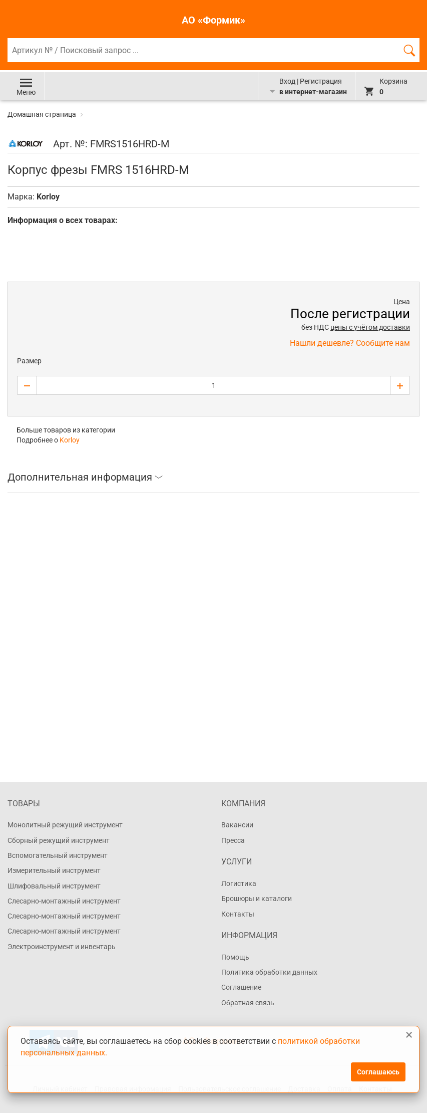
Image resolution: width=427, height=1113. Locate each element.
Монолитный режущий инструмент (65, 825)
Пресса (233, 840)
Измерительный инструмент (54, 870)
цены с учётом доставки (370, 327)
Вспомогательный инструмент (58, 855)
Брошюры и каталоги (256, 899)
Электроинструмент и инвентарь (62, 947)
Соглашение (241, 987)
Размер (29, 361)
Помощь (235, 957)
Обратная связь (247, 1003)
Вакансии (237, 825)
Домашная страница (43, 114)
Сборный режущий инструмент (59, 840)
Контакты (237, 914)
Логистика (238, 883)
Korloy (48, 196)
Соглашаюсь (378, 1072)
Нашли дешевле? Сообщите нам (350, 343)
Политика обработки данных (269, 972)
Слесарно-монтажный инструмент (64, 901)
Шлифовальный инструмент (54, 886)
